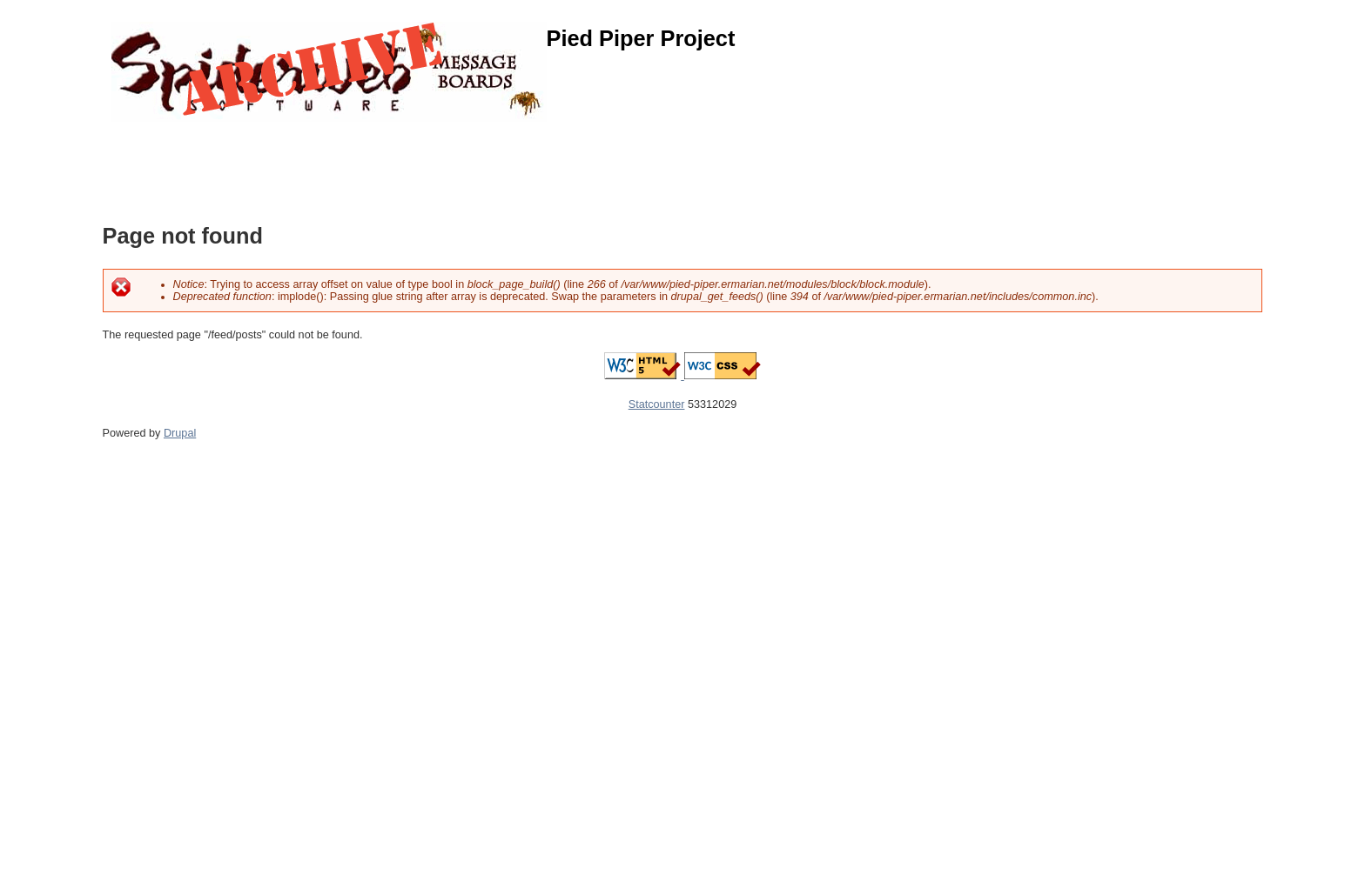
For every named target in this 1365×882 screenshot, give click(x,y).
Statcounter (657, 404)
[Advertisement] (419, 161)
